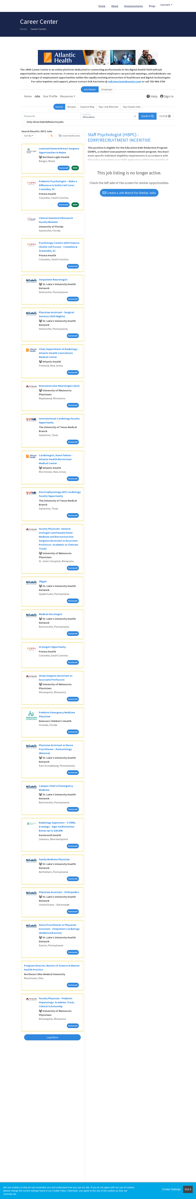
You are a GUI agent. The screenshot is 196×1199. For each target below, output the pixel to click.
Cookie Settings (171, 1189)
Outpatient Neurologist (53, 279)
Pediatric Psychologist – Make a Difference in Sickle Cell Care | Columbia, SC (58, 185)
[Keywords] (52, 116)
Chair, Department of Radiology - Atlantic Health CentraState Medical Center (59, 353)
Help (152, 96)
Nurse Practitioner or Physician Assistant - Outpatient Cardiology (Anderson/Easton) (59, 928)
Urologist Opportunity (52, 646)
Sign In (167, 96)
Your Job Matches (108, 106)
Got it (188, 1189)
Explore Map (87, 106)
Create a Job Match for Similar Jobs (129, 193)
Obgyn (43, 581)
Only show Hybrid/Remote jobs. (45, 121)
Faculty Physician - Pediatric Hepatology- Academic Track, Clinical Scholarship (57, 1002)
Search (59, 106)
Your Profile (50, 96)
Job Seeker (90, 89)
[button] (165, 116)
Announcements (133, 6)
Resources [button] (66, 96)
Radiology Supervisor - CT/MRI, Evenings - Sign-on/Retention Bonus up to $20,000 (57, 826)
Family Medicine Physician (54, 859)
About (114, 6)
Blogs (152, 6)
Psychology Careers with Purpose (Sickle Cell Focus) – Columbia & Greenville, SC (59, 246)
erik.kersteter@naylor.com (124, 81)
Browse (71, 106)
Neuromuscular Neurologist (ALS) (59, 385)
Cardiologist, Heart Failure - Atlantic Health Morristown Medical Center (55, 459)
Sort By (27, 135)
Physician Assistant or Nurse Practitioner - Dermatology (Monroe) (56, 749)
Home (101, 6)
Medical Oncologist (50, 614)
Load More (52, 1037)
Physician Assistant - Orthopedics (59, 892)
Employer (106, 89)
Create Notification (69, 135)
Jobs (37, 96)
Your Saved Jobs (132, 106)
